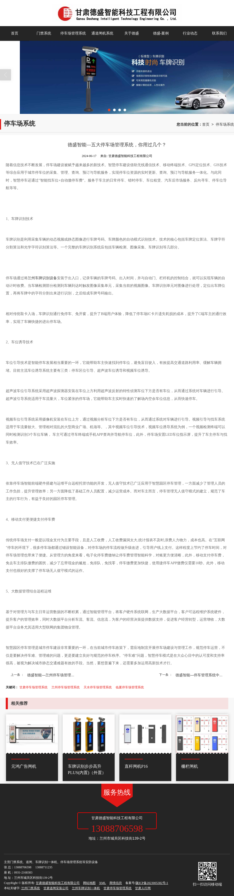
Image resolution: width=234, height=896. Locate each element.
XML (102, 883)
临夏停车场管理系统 (130, 687)
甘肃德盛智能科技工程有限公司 (58, 883)
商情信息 (115, 883)
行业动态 (190, 33)
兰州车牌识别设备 (42, 278)
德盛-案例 (161, 33)
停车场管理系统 (73, 33)
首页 (14, 33)
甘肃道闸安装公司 (55, 888)
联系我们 (219, 33)
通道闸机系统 (102, 33)
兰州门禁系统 (30, 888)
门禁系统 (44, 33)
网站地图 (89, 883)
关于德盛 (131, 33)
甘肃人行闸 (143, 888)
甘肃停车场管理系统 (33, 687)
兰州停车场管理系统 (65, 687)
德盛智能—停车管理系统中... (199, 675)
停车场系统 (225, 124)
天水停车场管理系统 (98, 687)
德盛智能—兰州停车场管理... (50, 675)
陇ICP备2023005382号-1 (152, 883)
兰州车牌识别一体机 (86, 888)
